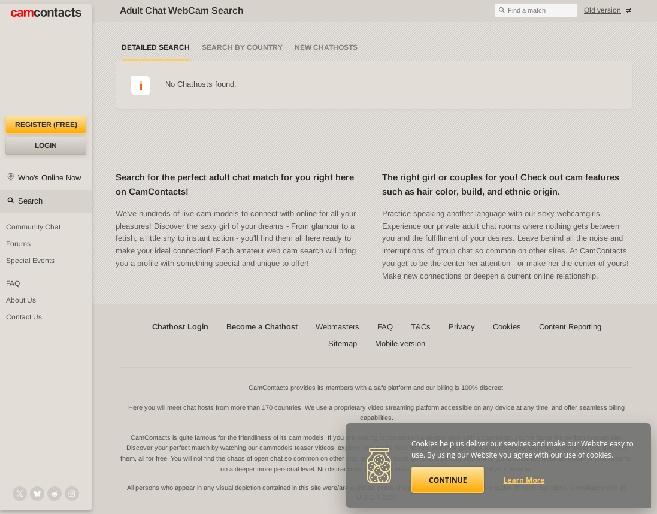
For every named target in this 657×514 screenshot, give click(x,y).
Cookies (507, 326)
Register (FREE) (46, 124)
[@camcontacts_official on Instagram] (72, 493)
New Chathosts (326, 47)
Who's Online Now (49, 177)
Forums (18, 244)
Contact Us (24, 317)
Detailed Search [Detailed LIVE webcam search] (156, 47)
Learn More (524, 480)
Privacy (462, 326)
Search (30, 200)
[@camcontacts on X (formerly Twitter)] (20, 493)
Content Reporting (570, 326)
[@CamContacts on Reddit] (54, 493)
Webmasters (337, 326)
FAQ (13, 283)
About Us (21, 300)
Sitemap (342, 343)
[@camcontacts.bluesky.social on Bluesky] (37, 493)
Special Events (30, 260)
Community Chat (33, 227)
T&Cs (421, 326)
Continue (448, 480)
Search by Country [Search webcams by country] (242, 47)
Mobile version (400, 343)
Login (46, 145)
